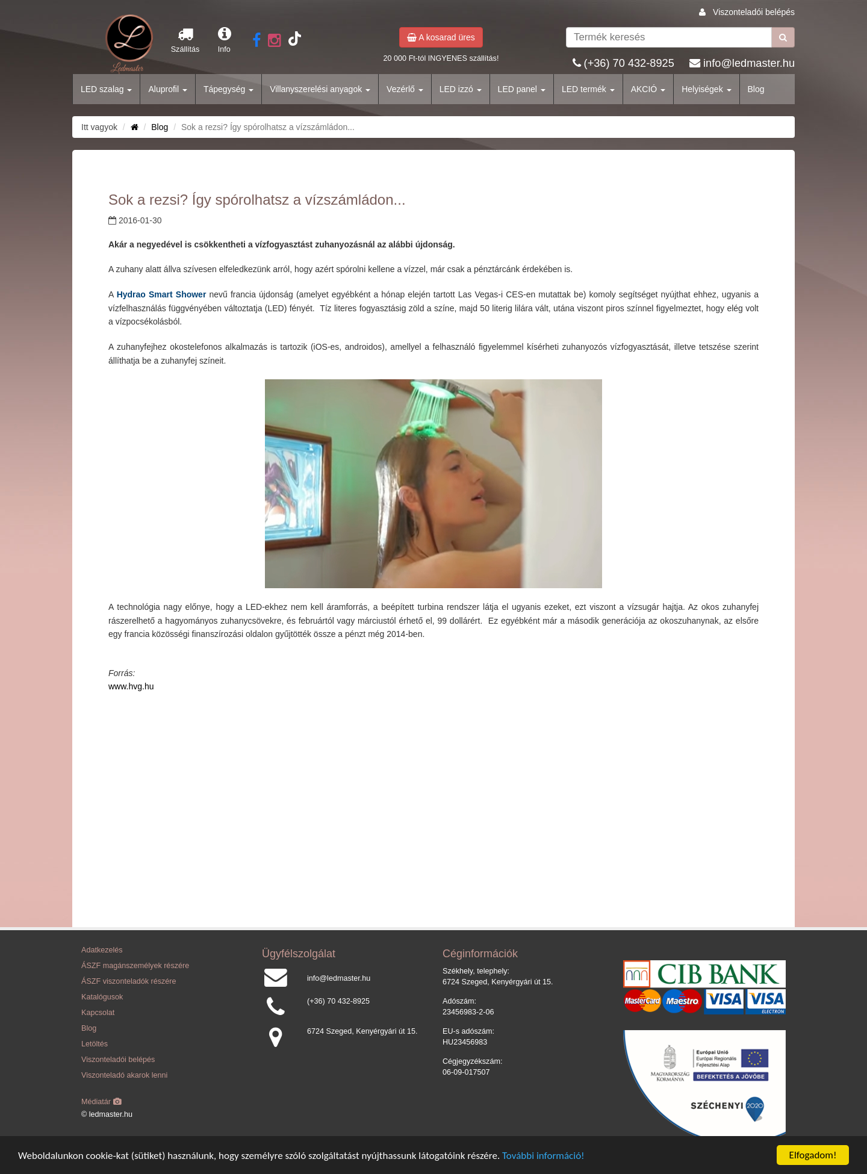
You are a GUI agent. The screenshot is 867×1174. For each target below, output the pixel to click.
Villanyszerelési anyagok (320, 89)
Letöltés (94, 1044)
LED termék (588, 89)
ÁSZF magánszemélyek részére (135, 965)
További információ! (543, 1156)
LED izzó (461, 89)
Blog (756, 89)
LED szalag (106, 89)
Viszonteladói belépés (754, 12)
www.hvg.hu (131, 686)
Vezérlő (405, 89)
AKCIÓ (648, 89)
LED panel (521, 89)
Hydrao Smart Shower (163, 294)
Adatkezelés (102, 950)
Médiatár (101, 1102)
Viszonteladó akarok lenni (124, 1075)
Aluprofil (167, 89)
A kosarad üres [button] (441, 37)
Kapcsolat (97, 1012)
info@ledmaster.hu (749, 63)
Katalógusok (102, 997)
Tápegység (228, 89)
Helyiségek (706, 89)
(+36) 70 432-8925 (629, 63)
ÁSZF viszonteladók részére (128, 981)
